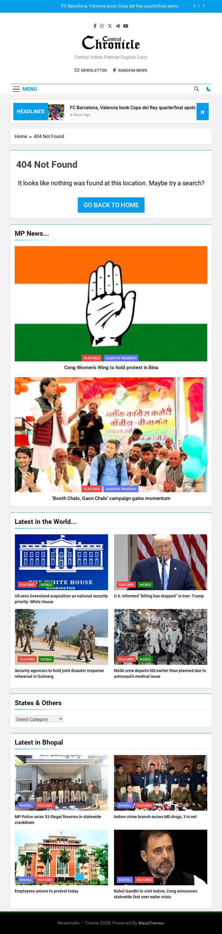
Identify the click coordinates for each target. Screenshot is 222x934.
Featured (92, 358)
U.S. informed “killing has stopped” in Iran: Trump (159, 596)
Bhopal (26, 805)
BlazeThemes (151, 922)
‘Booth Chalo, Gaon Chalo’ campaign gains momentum (111, 498)
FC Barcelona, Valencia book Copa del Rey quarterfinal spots (119, 6)
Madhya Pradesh (121, 358)
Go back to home (111, 205)
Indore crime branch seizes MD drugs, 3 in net (155, 816)
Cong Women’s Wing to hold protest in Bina (111, 367)
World (46, 584)
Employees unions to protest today (46, 891)
